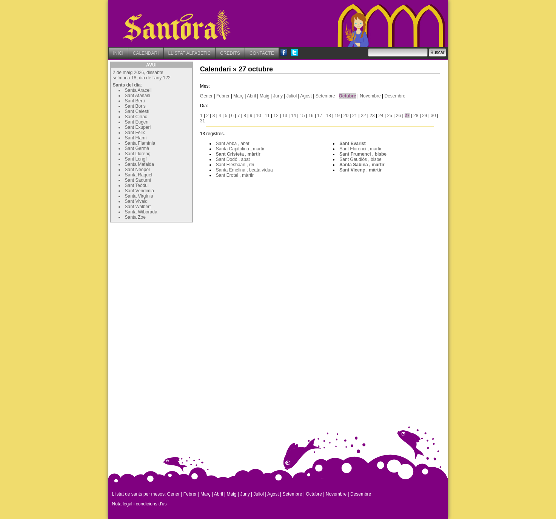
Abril (251, 96)
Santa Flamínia (140, 143)
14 (293, 115)
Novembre (370, 96)
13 (284, 115)
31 (202, 121)
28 (415, 115)
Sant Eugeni (137, 122)
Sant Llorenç (137, 153)
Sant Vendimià (139, 190)
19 (337, 115)
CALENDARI (146, 53)
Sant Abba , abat (233, 143)
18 (328, 115)
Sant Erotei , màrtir (235, 175)
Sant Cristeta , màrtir (238, 154)
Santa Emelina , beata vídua (244, 170)
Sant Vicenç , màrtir (360, 170)
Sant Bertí (135, 100)
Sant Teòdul (137, 185)
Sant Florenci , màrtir (360, 148)
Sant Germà (137, 148)
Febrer (222, 96)
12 (276, 115)
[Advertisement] (166, 271)
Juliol (291, 96)
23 (372, 115)
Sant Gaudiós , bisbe (360, 159)
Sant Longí (136, 159)
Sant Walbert (138, 206)
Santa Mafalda (139, 164)
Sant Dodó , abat (233, 159)
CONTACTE (262, 53)
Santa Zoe (135, 217)
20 (345, 115)
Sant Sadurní (138, 180)
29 (424, 115)
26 (398, 115)
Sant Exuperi (138, 127)
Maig (265, 96)
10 (258, 115)
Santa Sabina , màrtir (361, 164)
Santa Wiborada (141, 212)
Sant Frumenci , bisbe (363, 154)
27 (407, 115)
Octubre (347, 96)
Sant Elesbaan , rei (235, 164)
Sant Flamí (136, 138)
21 (354, 115)
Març (238, 96)
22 (363, 115)
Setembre (325, 96)
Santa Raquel (138, 175)
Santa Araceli (138, 90)
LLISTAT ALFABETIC (189, 53)
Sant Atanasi (137, 95)
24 (380, 115)
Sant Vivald (136, 201)
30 (433, 115)
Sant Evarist (352, 143)
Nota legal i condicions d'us (139, 504)
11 (267, 115)
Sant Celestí (137, 111)
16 (310, 115)
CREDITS (230, 53)
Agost (306, 96)
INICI (118, 53)
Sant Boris (135, 106)
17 (319, 115)
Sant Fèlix (135, 132)
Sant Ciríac (136, 116)
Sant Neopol (137, 169)
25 (389, 115)
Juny (278, 96)
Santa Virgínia (139, 196)
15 (302, 115)
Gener (206, 96)
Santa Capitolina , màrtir (240, 148)
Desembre (394, 96)
